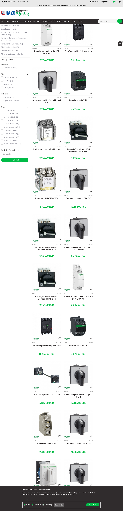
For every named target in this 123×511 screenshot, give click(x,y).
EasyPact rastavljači (10, 50)
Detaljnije (25, 499)
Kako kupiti (72, 452)
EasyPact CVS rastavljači (12, 46)
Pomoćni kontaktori (9, 75)
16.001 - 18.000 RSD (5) (11, 161)
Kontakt (36, 452)
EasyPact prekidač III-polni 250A (46, 266)
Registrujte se (105, 2)
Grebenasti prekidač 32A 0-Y (77, 170)
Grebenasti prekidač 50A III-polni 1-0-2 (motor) (77, 364)
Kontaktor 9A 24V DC (77, 266)
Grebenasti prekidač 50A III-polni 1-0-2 (46, 315)
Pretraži (15, 184)
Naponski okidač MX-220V (46, 170)
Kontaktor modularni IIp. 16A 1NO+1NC (46, 75)
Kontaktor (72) (8, 105)
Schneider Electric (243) (11, 92)
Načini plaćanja (73, 455)
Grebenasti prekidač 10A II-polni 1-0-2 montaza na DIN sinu (46, 364)
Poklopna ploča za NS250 (107, 363)
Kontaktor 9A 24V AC (46, 122)
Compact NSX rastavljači (11, 43)
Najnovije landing (9, 121)
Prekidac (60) (7, 108)
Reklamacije (72, 465)
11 (82, 427)
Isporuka (71, 460)
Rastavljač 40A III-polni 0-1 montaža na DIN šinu (107, 171)
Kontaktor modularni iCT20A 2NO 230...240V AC (107, 219)
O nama (36, 447)
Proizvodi (15, 26)
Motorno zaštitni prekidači (12, 78)
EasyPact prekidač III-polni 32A (76, 74)
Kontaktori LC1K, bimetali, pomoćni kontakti (14, 63)
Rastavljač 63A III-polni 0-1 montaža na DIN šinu (77, 219)
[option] (61, 5)
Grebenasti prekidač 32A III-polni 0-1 (108, 75)
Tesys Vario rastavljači (97, 119)
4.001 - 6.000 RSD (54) (10, 141)
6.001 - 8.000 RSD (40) (10, 144)
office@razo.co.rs (10, 465)
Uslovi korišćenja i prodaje (77, 447)
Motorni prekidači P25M (66, 408)
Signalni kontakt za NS (77, 314)
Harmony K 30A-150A (97, 71)
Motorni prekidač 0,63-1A (108, 411)
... (76, 427)
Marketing (48, 505)
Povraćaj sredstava (75, 468)
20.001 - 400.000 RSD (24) (12, 168)
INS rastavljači (8, 40)
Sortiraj (88, 30)
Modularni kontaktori (10, 71)
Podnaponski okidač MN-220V (77, 122)
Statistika (37, 505)
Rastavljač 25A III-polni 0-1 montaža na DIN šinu (107, 123)
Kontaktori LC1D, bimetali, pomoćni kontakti (14, 57)
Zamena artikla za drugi (77, 462)
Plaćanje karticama (75, 457)
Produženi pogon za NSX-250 (108, 266)
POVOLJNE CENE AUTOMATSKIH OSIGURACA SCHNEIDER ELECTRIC (61, 5)
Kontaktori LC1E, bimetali (12, 68)
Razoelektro (5, 26)
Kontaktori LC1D (35, 119)
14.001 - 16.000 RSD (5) (11, 158)
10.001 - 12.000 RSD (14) (11, 151)
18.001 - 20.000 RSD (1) (11, 164)
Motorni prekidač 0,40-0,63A (77, 411)
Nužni (28, 505)
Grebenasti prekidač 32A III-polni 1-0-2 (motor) (46, 219)
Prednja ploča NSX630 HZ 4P (46, 411)
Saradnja (36, 449)
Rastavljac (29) (8, 111)
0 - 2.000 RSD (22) (9, 134)
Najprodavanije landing (11, 125)
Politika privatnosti (75, 449)
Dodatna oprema (9, 53)
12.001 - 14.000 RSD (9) (11, 154)
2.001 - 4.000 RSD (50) (10, 138)
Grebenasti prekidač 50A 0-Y (107, 314)
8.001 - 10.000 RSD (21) (11, 148)
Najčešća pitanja (74, 470)
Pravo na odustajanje (76, 473)
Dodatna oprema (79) (10, 101)
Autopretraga (78, 30)
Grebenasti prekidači (10, 36)
